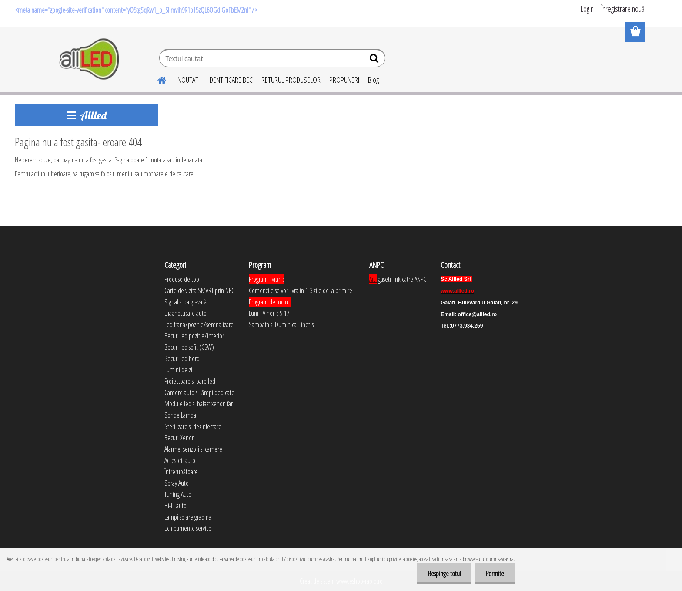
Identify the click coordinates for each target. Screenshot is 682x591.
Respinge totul (444, 573)
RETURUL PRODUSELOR (291, 79)
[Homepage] (156, 79)
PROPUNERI (344, 79)
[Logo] (90, 59)
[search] (375, 60)
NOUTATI (188, 79)
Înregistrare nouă (623, 8)
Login (587, 8)
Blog (373, 79)
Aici (373, 279)
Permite (495, 573)
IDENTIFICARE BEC (230, 79)
